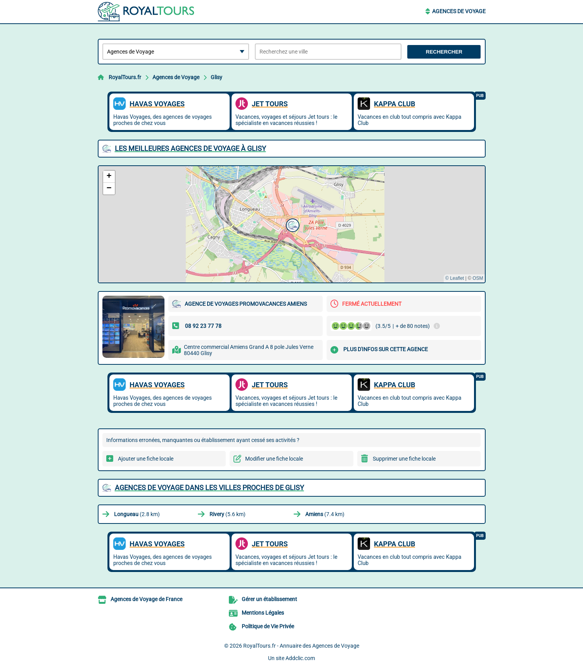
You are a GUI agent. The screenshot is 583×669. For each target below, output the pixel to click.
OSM (477, 278)
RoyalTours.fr (125, 77)
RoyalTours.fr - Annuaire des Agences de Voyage (301, 646)
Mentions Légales (263, 613)
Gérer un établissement (269, 599)
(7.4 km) (324, 514)
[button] (292, 224)
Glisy (216, 77)
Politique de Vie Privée (268, 626)
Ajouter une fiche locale (145, 459)
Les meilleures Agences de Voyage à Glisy (190, 148)
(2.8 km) (137, 514)
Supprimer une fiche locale (404, 459)
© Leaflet (454, 278)
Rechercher (444, 52)
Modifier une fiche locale (274, 459)
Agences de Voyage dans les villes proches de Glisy (209, 488)
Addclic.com (300, 658)
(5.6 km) (227, 514)
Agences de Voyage (459, 11)
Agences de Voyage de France (146, 599)
